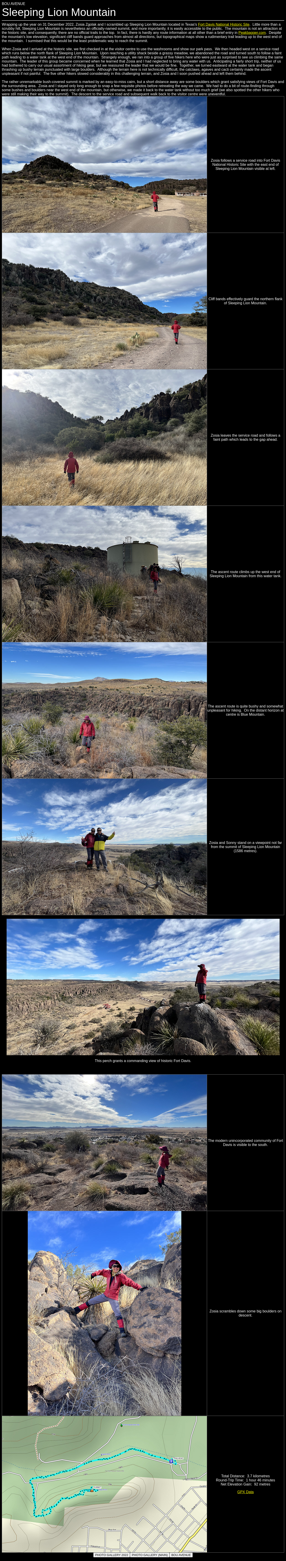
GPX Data (245, 1492)
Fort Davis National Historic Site (224, 24)
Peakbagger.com (252, 33)
